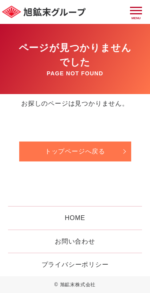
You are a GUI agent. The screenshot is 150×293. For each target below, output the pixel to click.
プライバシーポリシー (75, 264)
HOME (75, 217)
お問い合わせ (75, 241)
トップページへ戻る (75, 151)
